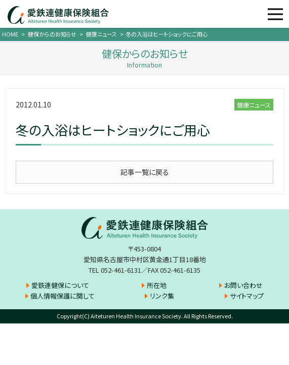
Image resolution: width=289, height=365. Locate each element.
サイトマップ (247, 296)
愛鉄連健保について (60, 285)
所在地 (157, 285)
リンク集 (162, 296)
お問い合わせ (243, 285)
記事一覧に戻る (144, 172)
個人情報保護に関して (62, 296)
